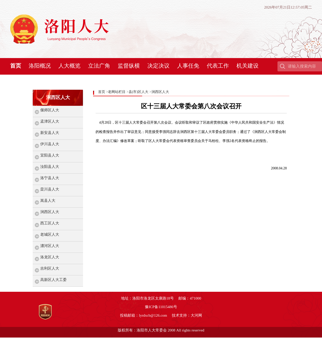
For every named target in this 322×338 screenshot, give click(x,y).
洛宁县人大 (49, 178)
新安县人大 (49, 133)
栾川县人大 (49, 189)
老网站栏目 (117, 92)
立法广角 (99, 66)
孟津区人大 (49, 121)
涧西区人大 (49, 212)
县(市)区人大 (138, 92)
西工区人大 (49, 223)
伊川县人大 (49, 144)
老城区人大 (49, 234)
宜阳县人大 (49, 155)
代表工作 (218, 66)
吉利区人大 (49, 268)
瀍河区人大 (49, 246)
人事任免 (188, 66)
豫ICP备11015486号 (161, 307)
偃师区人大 (49, 110)
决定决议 (158, 66)
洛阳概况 (40, 66)
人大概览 (69, 66)
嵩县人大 (47, 201)
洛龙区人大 (49, 257)
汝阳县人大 (49, 167)
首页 (15, 66)
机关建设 (247, 66)
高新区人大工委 (53, 280)
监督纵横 (129, 66)
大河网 (196, 315)
